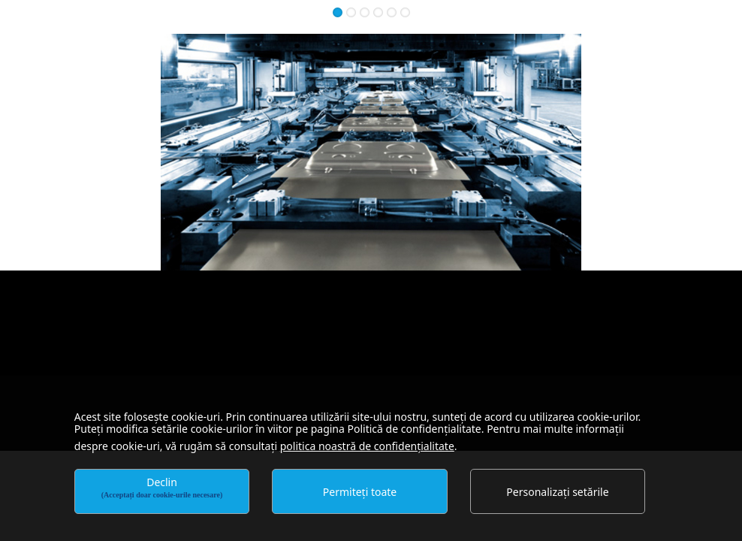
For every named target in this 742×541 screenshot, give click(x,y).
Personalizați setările (557, 492)
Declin (162, 487)
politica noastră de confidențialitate (367, 446)
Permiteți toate (360, 492)
